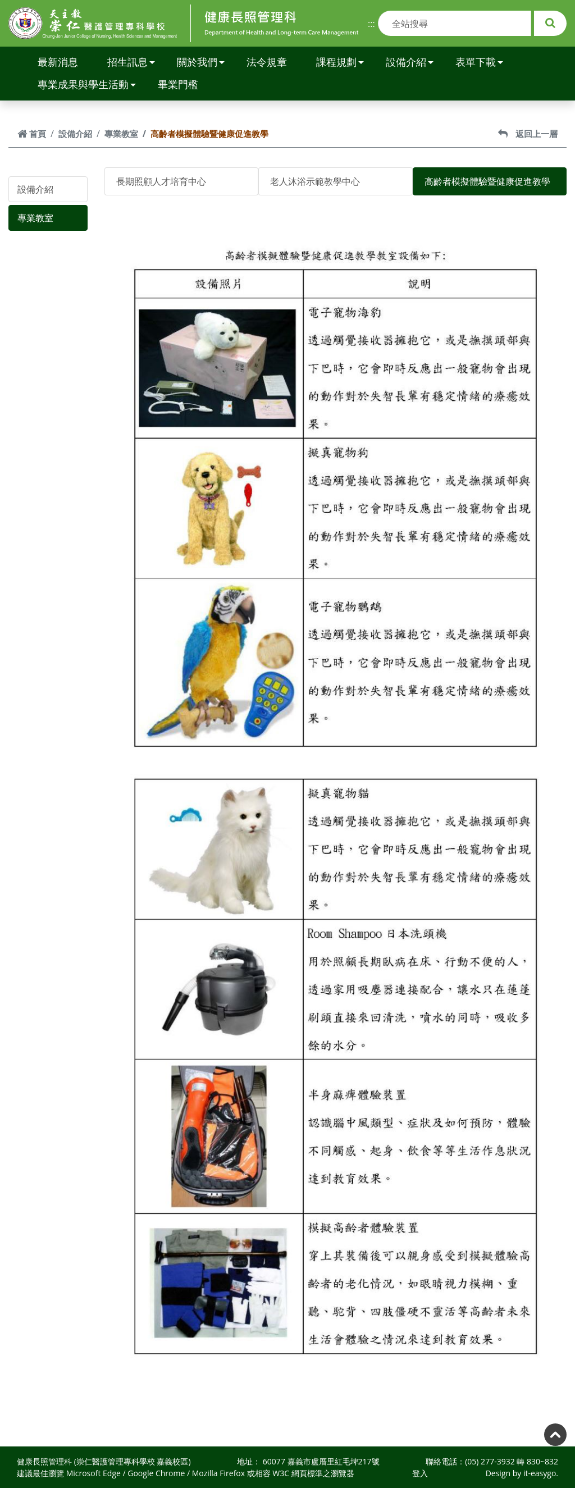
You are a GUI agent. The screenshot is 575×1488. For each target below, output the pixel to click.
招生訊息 (131, 62)
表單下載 (479, 62)
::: (371, 23)
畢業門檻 (178, 84)
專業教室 (121, 133)
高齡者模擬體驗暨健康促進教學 (487, 181)
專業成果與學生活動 (87, 84)
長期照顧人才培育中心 (161, 181)
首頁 (31, 133)
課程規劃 (340, 62)
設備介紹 (409, 62)
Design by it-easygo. (522, 1473)
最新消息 (58, 62)
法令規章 (267, 62)
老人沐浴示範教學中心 (315, 181)
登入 (420, 1473)
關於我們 (201, 62)
